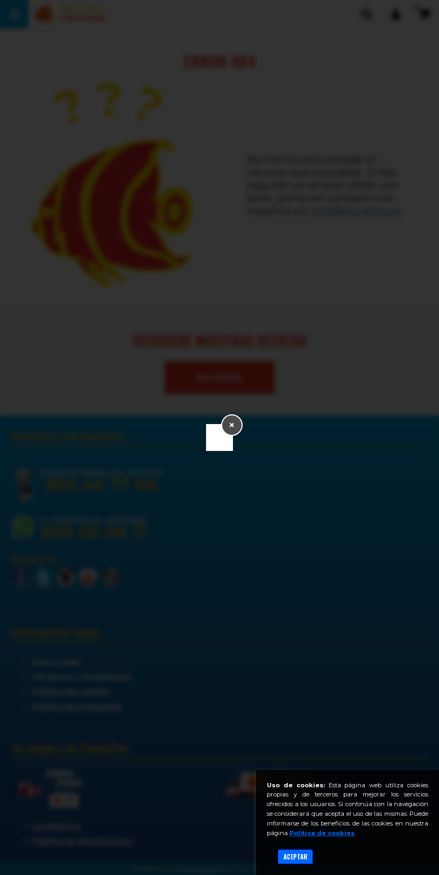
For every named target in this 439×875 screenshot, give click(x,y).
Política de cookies (322, 833)
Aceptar (295, 856)
